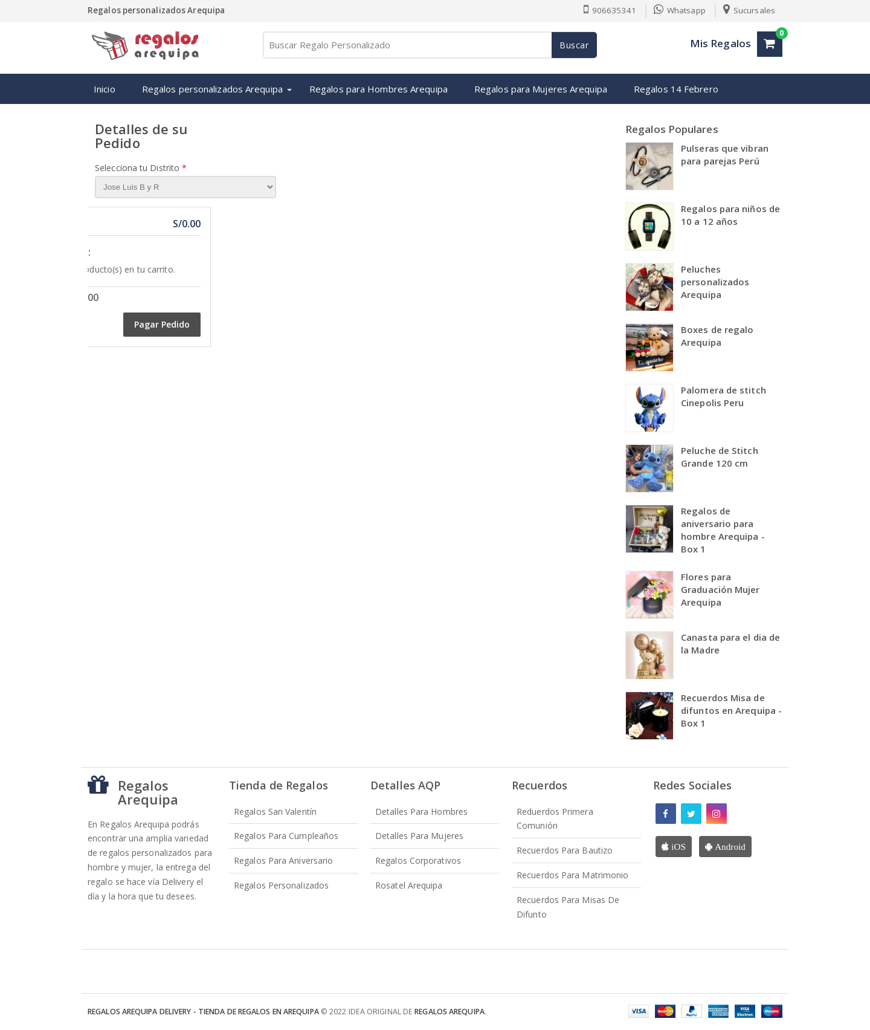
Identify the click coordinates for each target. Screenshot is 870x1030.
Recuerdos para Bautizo (565, 850)
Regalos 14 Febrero (676, 89)
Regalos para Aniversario (283, 860)
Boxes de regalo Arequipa (717, 335)
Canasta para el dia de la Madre (730, 643)
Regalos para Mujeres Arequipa (540, 89)
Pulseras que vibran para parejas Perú (724, 154)
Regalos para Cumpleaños (286, 835)
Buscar (574, 45)
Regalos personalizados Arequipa (212, 89)
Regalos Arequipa (449, 1011)
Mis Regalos (720, 43)
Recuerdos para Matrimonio (573, 875)
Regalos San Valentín (275, 811)
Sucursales (749, 10)
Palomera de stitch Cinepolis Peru (723, 396)
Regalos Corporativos (418, 860)
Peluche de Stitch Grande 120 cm (719, 456)
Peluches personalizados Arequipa (715, 281)
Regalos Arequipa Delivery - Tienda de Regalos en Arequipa (203, 1011)
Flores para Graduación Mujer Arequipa (720, 589)
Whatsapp (680, 10)
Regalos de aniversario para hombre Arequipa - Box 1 (723, 530)
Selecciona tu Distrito (141, 167)
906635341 (609, 10)
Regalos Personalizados (281, 885)
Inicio (104, 89)
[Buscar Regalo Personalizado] (429, 45)
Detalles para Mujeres (419, 835)
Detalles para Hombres (421, 811)
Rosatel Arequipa (409, 885)
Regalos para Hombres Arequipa (378, 89)
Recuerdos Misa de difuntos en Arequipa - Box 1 (731, 710)
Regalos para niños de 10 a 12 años (730, 214)
